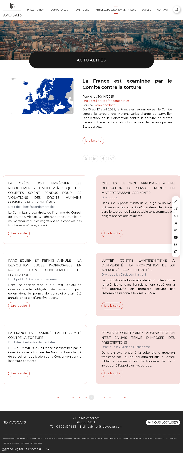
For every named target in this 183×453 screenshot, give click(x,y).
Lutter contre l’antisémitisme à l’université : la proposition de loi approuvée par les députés (138, 265)
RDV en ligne (81, 9)
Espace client (176, 201)
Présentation (35, 9)
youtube (176, 237)
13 (104, 397)
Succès (146, 9)
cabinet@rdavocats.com (176, 216)
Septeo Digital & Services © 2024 (26, 449)
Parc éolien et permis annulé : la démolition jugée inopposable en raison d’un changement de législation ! (44, 268)
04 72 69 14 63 (176, 209)
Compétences (59, 9)
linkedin (176, 230)
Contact (162, 9)
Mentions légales (11, 443)
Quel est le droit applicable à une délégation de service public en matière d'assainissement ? (138, 188)
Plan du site (171, 439)
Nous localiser (165, 422)
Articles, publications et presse (116, 9)
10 (85, 397)
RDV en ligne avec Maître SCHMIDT (137, 439)
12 (98, 397)
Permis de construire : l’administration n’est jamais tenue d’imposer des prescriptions (138, 337)
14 (110, 397)
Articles (38, 443)
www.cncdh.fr (105, 105)
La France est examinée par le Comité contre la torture (44, 335)
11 (91, 397)
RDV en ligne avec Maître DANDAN (106, 439)
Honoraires (159, 439)
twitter (176, 223)
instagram (176, 244)
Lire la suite (93, 140)
